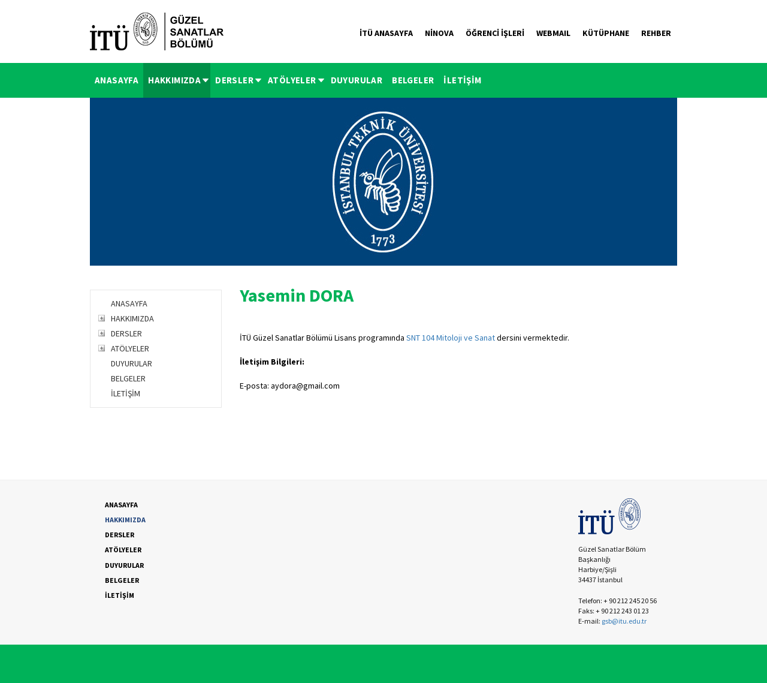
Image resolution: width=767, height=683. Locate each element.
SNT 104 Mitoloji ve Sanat (450, 337)
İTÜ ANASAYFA (386, 33)
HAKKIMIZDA (179, 80)
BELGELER (413, 80)
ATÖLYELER (297, 80)
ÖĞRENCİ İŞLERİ (495, 33)
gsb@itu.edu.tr (624, 620)
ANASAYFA (116, 80)
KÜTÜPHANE (605, 33)
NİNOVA (439, 33)
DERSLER (239, 80)
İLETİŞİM (462, 80)
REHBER (656, 33)
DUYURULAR (357, 80)
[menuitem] (116, 80)
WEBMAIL (553, 33)
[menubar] (288, 80)
